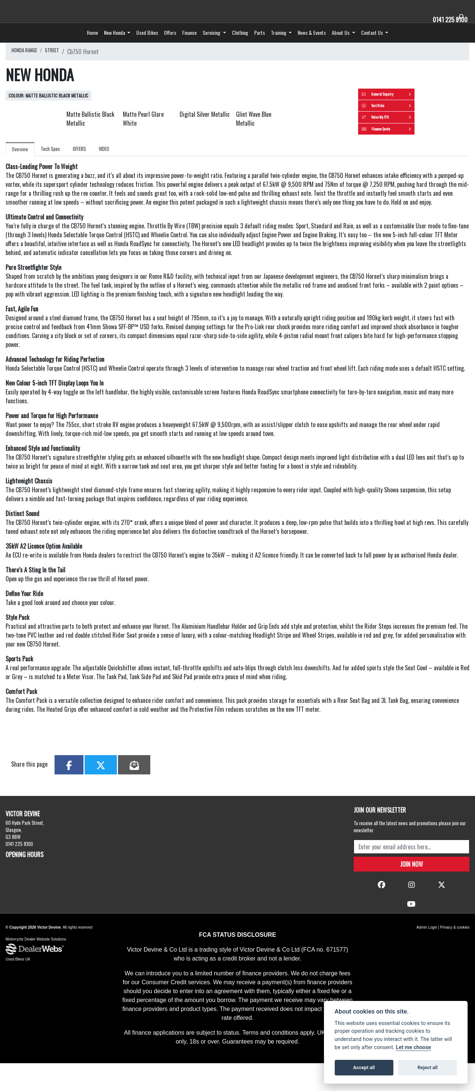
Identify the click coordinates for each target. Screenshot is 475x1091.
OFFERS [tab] (88, 198)
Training (279, 46)
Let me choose (413, 1047)
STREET (61, 64)
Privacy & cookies (454, 955)
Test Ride (415, 131)
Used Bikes (147, 46)
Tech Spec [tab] (56, 198)
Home (92, 46)
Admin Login (426, 955)
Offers (170, 46)
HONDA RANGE (28, 64)
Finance (189, 46)
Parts (259, 46)
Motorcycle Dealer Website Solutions (36, 967)
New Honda (115, 46)
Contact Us (372, 46)
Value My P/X (415, 152)
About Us (341, 46)
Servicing (212, 46)
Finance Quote (415, 172)
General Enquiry (415, 111)
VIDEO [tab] (115, 198)
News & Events (312, 46)
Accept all (364, 1067)
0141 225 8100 (446, 18)
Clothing (240, 46)
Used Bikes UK (18, 988)
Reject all (427, 1067)
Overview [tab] (22, 199)
